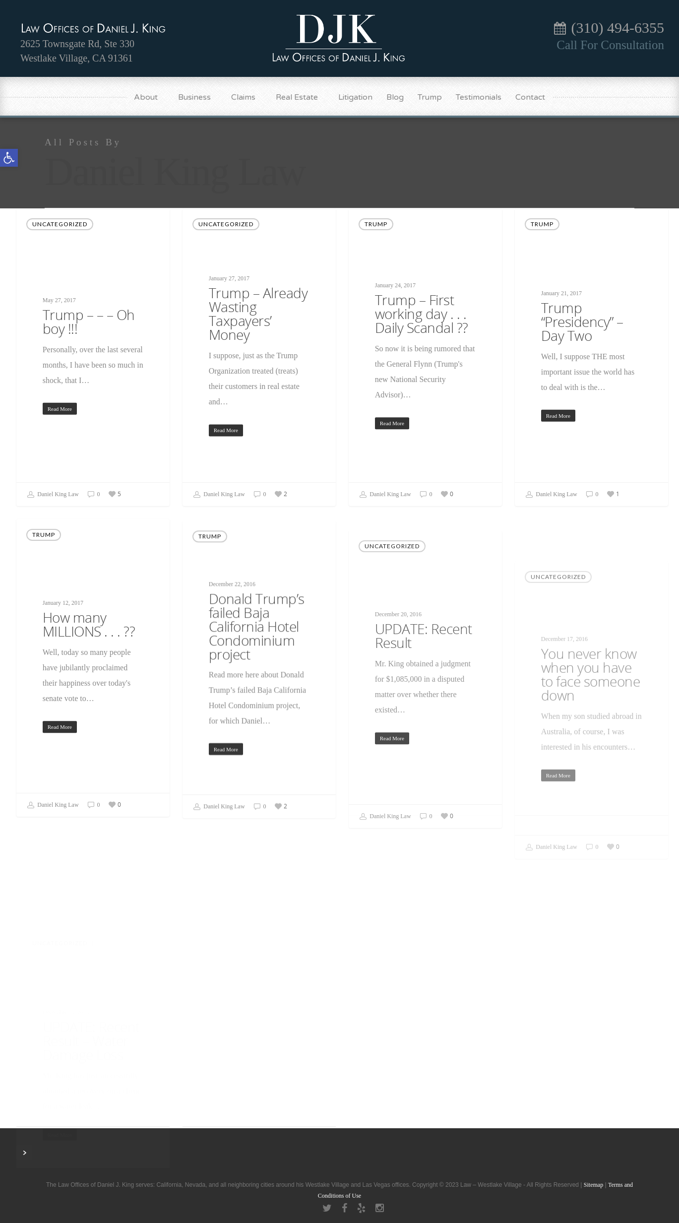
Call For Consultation (610, 45)
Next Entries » (24, 1152)
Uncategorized (59, 224)
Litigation (355, 97)
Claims (247, 97)
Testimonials (478, 97)
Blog (395, 97)
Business (199, 97)
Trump (430, 97)
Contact (530, 97)
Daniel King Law (52, 494)
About (150, 97)
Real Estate (301, 97)
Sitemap (593, 1184)
